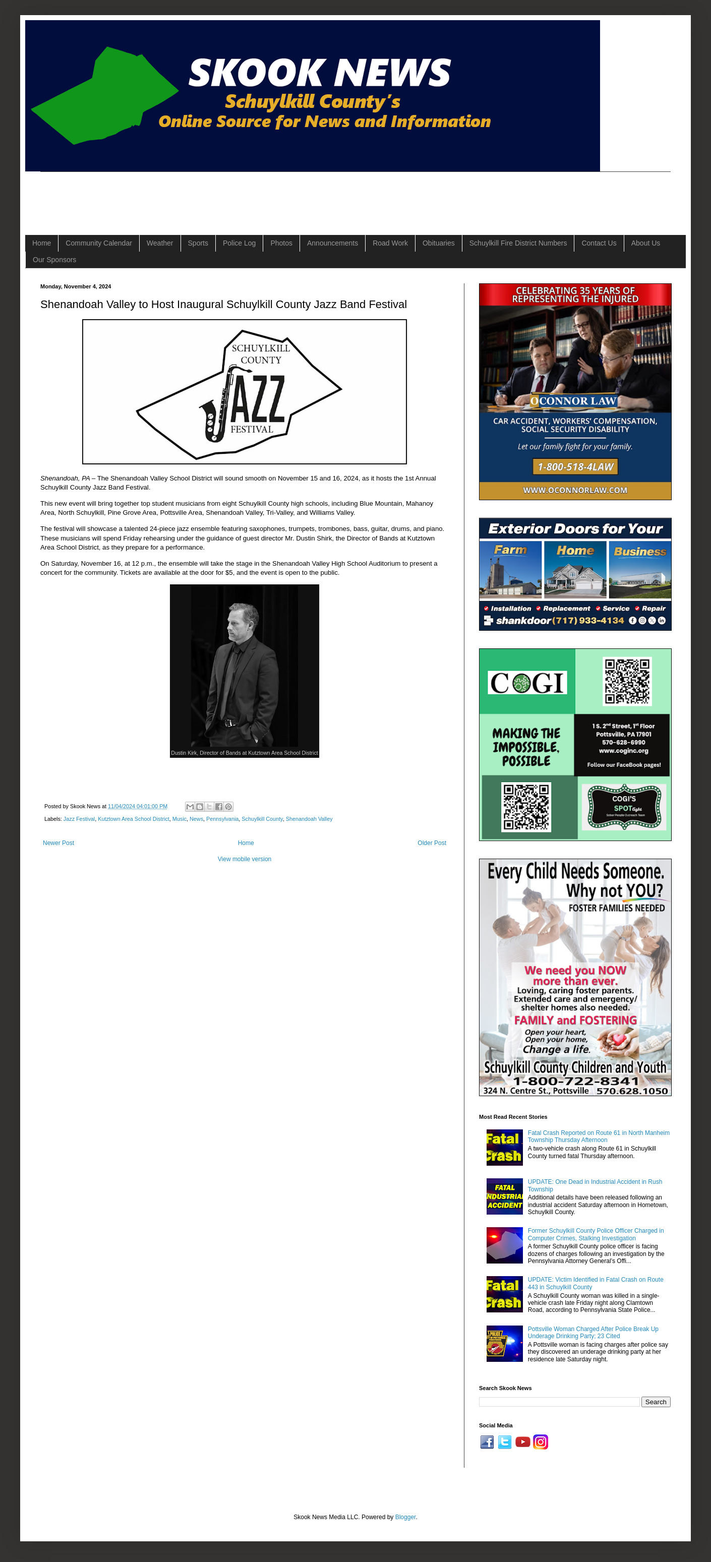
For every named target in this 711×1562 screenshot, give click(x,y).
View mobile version (245, 859)
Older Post (432, 843)
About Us (646, 243)
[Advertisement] (223, 194)
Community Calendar (99, 243)
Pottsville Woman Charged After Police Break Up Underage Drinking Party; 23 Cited (593, 1333)
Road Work (390, 243)
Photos (281, 243)
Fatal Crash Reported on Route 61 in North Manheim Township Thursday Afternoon (599, 1136)
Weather (160, 243)
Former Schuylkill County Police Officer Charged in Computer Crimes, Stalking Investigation (596, 1234)
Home (41, 243)
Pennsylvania (222, 819)
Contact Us (598, 243)
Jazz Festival (79, 819)
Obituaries (439, 243)
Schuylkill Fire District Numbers (518, 243)
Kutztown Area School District (133, 819)
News (196, 819)
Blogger (405, 1517)
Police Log (239, 243)
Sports (198, 243)
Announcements (332, 243)
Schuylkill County (262, 819)
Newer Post (58, 843)
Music (179, 819)
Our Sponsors (54, 260)
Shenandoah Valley (309, 819)
